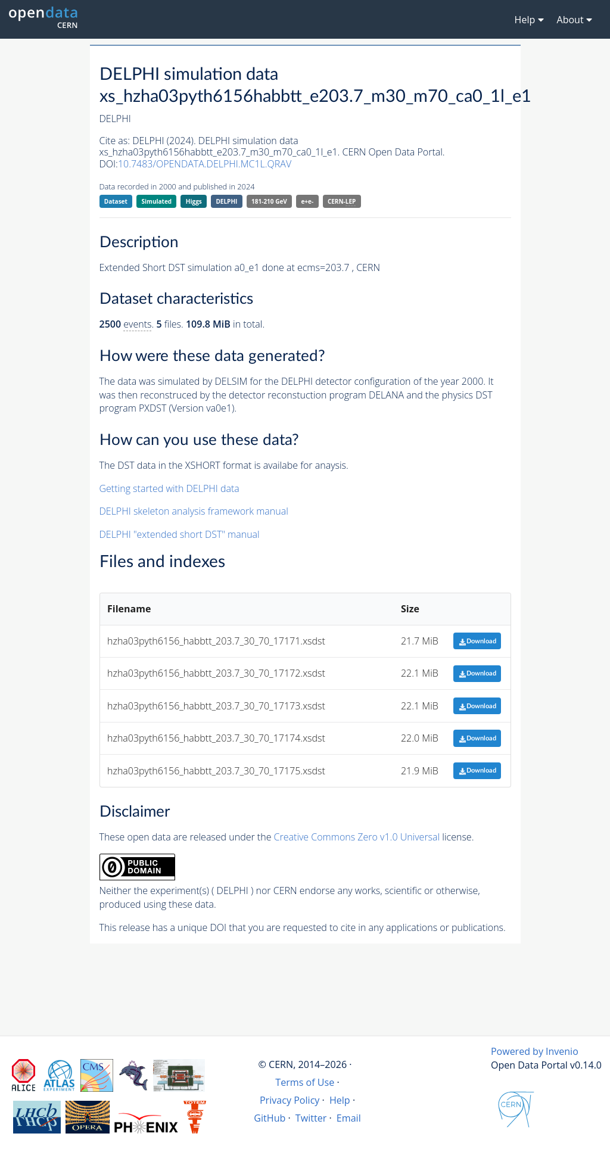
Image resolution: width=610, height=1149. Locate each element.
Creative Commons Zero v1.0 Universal (357, 836)
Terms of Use (304, 1082)
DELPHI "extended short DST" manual (179, 534)
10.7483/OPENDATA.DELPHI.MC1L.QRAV (204, 163)
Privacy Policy (290, 1100)
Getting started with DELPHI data (169, 488)
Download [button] (477, 641)
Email (349, 1118)
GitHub (269, 1118)
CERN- (342, 201)
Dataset (115, 201)
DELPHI (226, 201)
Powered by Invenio (534, 1051)
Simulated (157, 201)
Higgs (194, 201)
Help (339, 1100)
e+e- (307, 201)
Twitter (311, 1118)
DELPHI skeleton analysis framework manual (193, 511)
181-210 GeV (269, 201)
